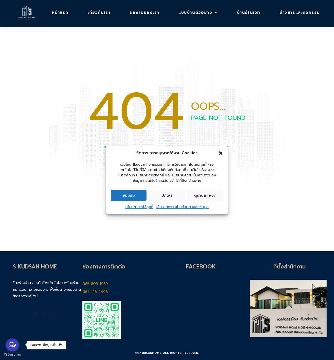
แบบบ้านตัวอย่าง (198, 12)
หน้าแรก (60, 12)
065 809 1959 (97, 283)
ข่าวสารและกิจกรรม (299, 12)
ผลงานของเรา (144, 12)
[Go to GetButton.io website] (12, 354)
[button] (220, 153)
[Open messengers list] (12, 345)
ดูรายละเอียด (205, 195)
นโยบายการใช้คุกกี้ (139, 207)
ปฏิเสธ (167, 195)
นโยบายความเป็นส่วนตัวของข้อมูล (182, 207)
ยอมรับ (128, 195)
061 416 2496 (96, 291)
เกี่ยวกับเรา (99, 12)
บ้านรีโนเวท (248, 12)
